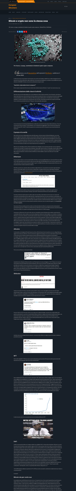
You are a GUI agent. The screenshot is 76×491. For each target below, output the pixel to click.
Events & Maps (30, 12)
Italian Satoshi (14, 23)
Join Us (53, 12)
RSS (48, 1)
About (13, 12)
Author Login (64, 1)
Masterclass (41, 12)
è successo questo (28, 172)
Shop (57, 12)
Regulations (48, 12)
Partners (59, 1)
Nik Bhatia (49, 73)
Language (18, 12)
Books (36, 12)
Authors (51, 1)
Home (10, 12)
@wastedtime (32, 73)
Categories (24, 12)
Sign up (56, 1)
